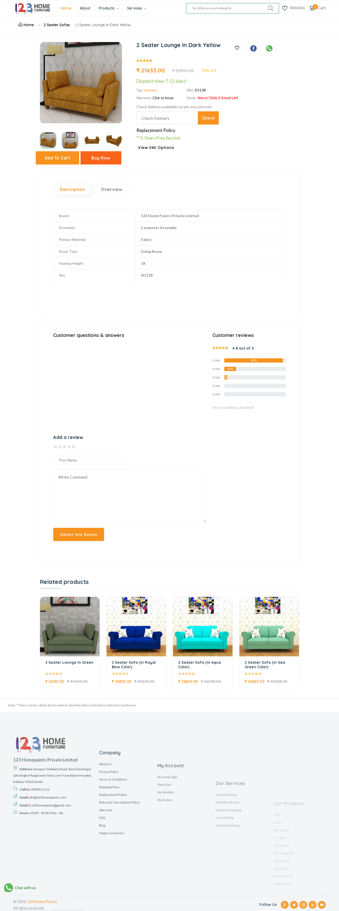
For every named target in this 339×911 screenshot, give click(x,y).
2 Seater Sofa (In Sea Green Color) (265, 664)
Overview (111, 189)
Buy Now (100, 158)
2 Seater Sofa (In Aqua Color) (199, 664)
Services (136, 8)
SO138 (200, 90)
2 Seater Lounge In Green (69, 662)
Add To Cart (57, 158)
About (85, 8)
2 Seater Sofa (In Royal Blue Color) (134, 664)
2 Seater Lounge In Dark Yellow (103, 24)
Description (72, 189)
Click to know (163, 98)
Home (66, 8)
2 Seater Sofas (57, 24)
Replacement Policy (155, 130)
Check (208, 118)
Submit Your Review (78, 534)
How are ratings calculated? (233, 407)
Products (109, 8)
